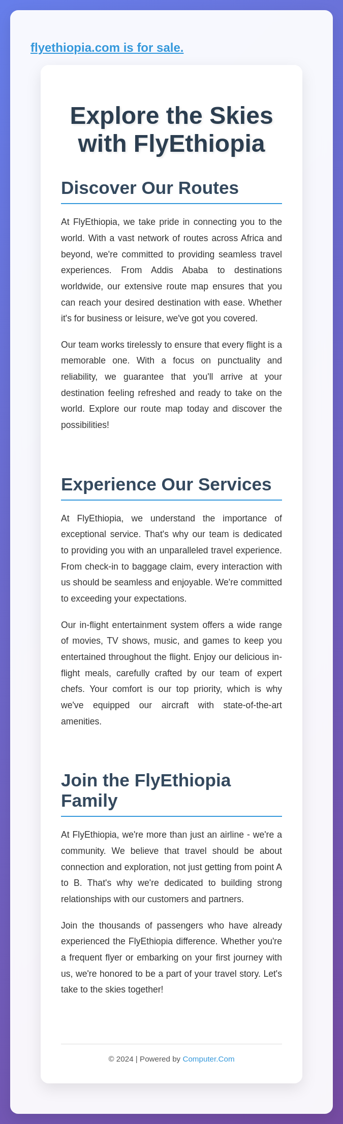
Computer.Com (208, 1058)
